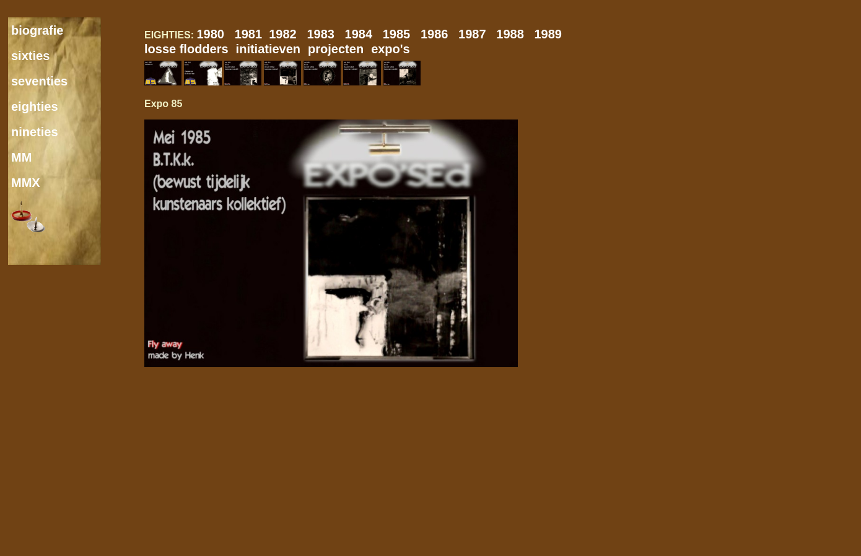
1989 (551, 34)
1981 (252, 34)
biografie (37, 30)
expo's (390, 49)
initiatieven (268, 49)
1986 (439, 34)
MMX (25, 182)
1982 (288, 34)
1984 (364, 34)
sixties (30, 56)
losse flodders (186, 49)
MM (21, 157)
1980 (215, 34)
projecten (336, 49)
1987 (477, 34)
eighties (34, 106)
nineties (34, 132)
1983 (325, 34)
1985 (402, 34)
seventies (39, 81)
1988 (515, 34)
